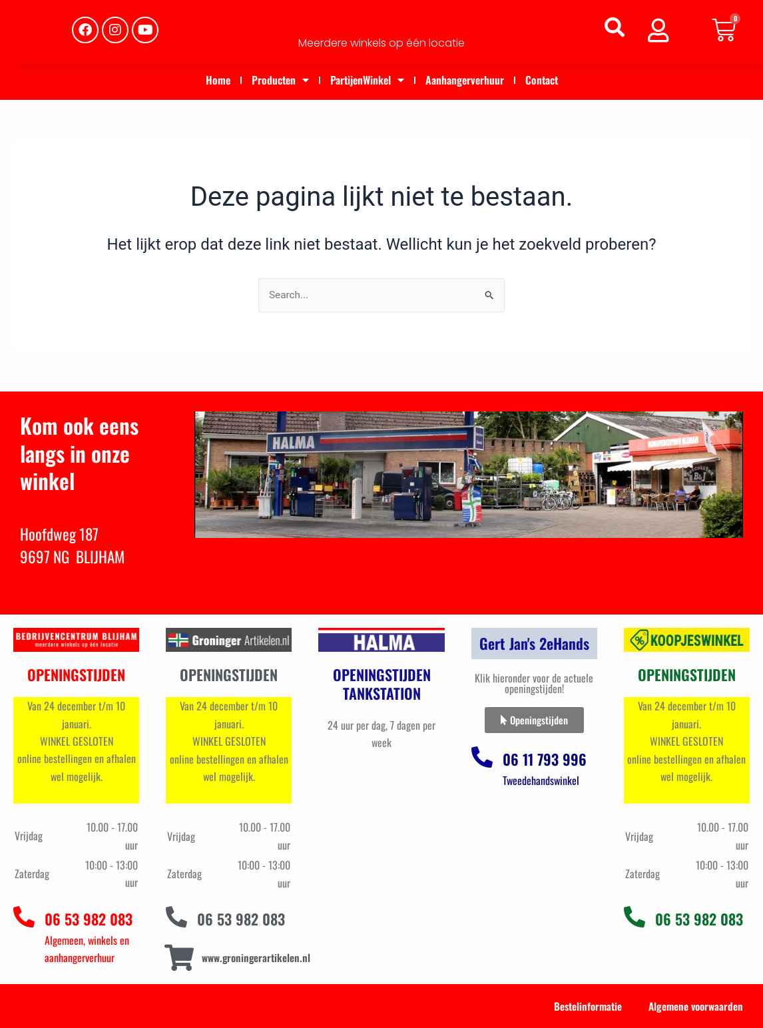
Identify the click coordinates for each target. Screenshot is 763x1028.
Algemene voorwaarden (693, 1006)
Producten (280, 80)
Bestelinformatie (583, 1006)
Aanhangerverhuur (464, 80)
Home (218, 80)
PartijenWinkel (367, 80)
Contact (541, 80)
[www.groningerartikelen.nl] (179, 958)
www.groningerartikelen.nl (258, 957)
